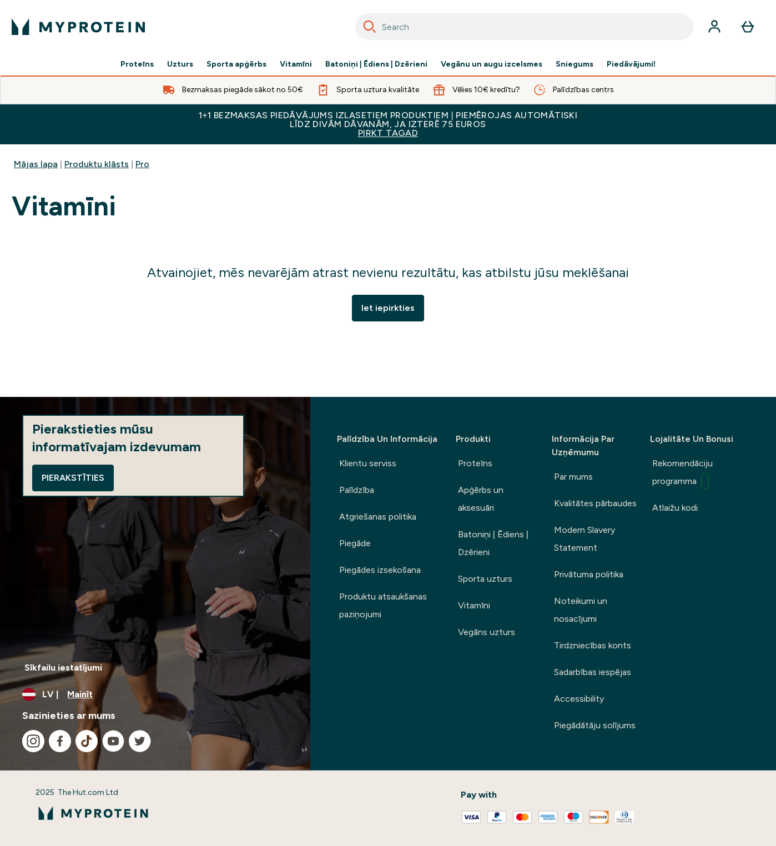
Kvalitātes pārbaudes (595, 503)
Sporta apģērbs (236, 64)
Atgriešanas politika (377, 516)
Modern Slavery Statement (584, 539)
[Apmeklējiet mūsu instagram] (33, 741)
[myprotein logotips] (78, 26)
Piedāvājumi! (631, 64)
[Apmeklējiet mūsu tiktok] (86, 741)
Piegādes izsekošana (380, 570)
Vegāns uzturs (486, 632)
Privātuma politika (588, 574)
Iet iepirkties (388, 308)
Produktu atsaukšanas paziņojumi (383, 605)
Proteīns (137, 64)
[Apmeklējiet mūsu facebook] (60, 741)
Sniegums (574, 64)
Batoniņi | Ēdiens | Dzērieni (376, 64)
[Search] (369, 26)
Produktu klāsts (96, 164)
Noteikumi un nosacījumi (580, 610)
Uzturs (180, 64)
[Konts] (714, 26)
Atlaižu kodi (675, 507)
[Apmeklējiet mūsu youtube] (113, 741)
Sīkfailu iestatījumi (63, 667)
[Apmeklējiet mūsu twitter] (140, 741)
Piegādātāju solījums (595, 725)
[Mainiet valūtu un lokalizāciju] (155, 694)
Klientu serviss (367, 463)
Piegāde (355, 543)
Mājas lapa (36, 164)
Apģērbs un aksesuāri (480, 499)
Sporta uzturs (485, 578)
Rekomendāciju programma (682, 473)
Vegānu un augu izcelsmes (491, 64)
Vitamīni (296, 64)
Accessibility (579, 698)
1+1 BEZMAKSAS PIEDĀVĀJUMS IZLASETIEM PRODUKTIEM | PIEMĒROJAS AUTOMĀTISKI (388, 124)
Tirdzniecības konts (592, 645)
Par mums (573, 476)
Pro (142, 164)
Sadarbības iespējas (592, 672)
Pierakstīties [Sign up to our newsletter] (73, 477)
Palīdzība (356, 490)
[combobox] (524, 26)
